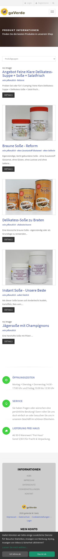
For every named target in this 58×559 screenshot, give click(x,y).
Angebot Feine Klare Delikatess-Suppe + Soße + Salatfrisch (27, 73)
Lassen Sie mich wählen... (15, 547)
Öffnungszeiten (23, 381)
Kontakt (29, 493)
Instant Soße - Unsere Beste (24, 290)
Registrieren (42, 3)
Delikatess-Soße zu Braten (23, 219)
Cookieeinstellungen (29, 489)
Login (28, 3)
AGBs (29, 475)
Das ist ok (41, 554)
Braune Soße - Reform (20, 145)
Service (17, 406)
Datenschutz (29, 484)
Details (8, 95)
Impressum (29, 480)
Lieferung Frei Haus (26, 432)
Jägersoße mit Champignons (25, 325)
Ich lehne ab (15, 554)
